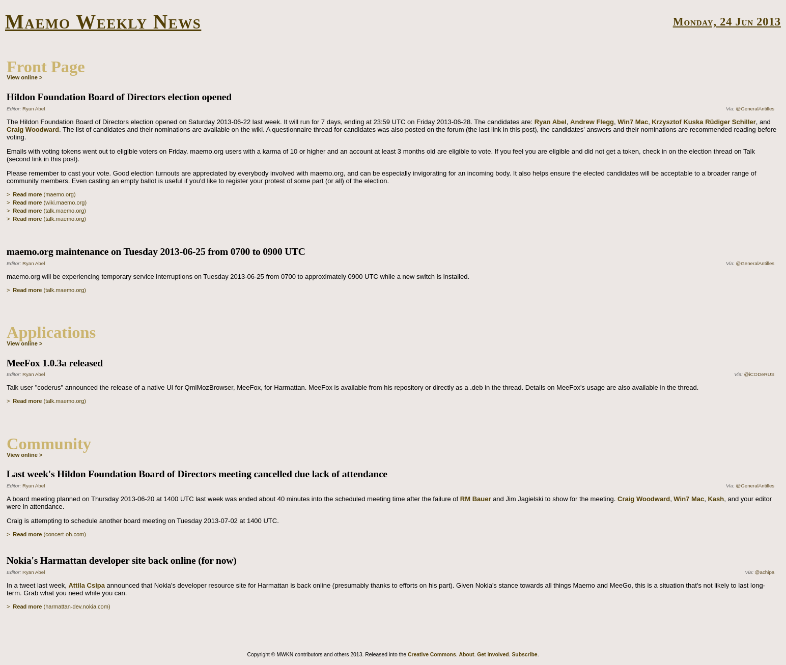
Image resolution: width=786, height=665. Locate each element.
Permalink (766, 219)
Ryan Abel (33, 108)
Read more (27, 194)
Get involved (493, 654)
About (466, 654)
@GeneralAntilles (755, 108)
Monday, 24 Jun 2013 (727, 21)
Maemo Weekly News (103, 22)
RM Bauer (475, 499)
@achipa (765, 572)
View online (22, 77)
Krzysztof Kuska (677, 122)
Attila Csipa (86, 585)
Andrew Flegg (592, 122)
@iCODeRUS (759, 374)
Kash (716, 499)
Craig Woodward (33, 129)
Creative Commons (432, 654)
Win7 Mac (632, 122)
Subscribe (524, 654)
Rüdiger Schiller (730, 122)
